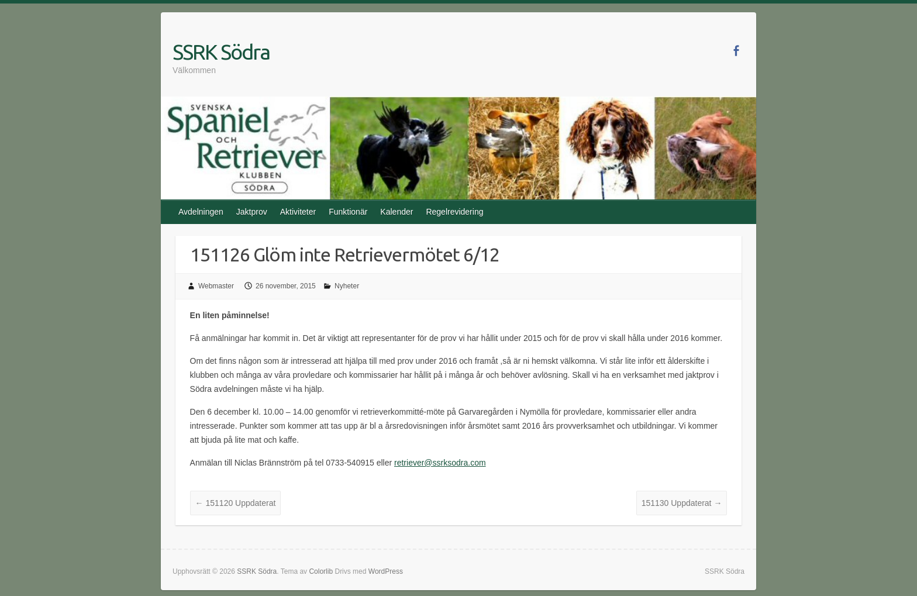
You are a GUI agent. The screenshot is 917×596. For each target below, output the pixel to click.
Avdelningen (200, 211)
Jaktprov (251, 211)
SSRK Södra (221, 52)
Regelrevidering (454, 211)
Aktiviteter (298, 211)
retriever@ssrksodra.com (440, 462)
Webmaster (216, 286)
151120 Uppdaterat (235, 503)
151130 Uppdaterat (682, 503)
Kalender (396, 211)
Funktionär (348, 211)
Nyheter (347, 286)
